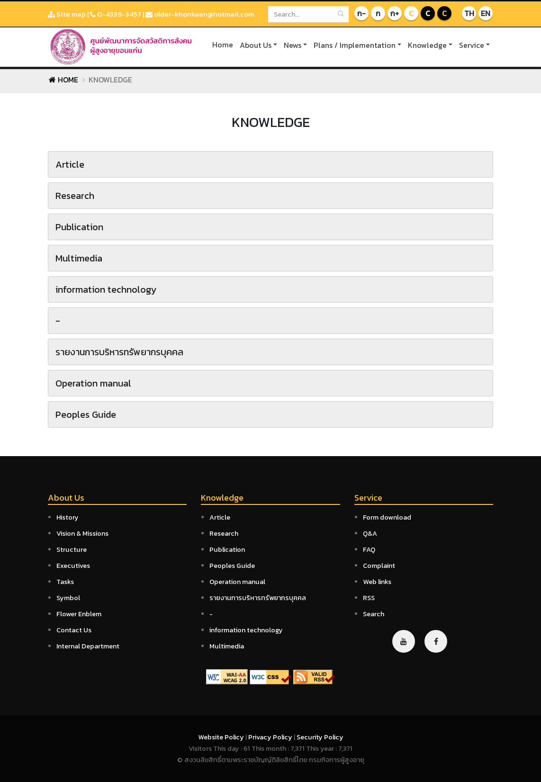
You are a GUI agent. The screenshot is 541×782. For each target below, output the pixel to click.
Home (222, 44)
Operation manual (237, 581)
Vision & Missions (82, 533)
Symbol (68, 598)
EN (485, 13)
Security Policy (320, 737)
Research (223, 533)
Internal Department (87, 646)
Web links (377, 581)
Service (471, 45)
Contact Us (73, 630)
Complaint (379, 565)
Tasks (65, 581)
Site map (67, 14)
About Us (255, 45)
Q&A (370, 533)
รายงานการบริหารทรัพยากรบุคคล (257, 598)
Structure (71, 549)
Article (219, 517)
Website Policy (221, 737)
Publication (227, 549)
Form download (387, 517)
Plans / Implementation (355, 45)
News (292, 45)
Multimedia (226, 646)
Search (373, 614)
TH (469, 13)
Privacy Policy (271, 737)
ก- (361, 13)
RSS (369, 598)
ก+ (394, 13)
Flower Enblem (78, 614)
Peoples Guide (232, 565)
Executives (73, 565)
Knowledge (427, 45)
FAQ (369, 549)
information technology (246, 630)
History (67, 517)
